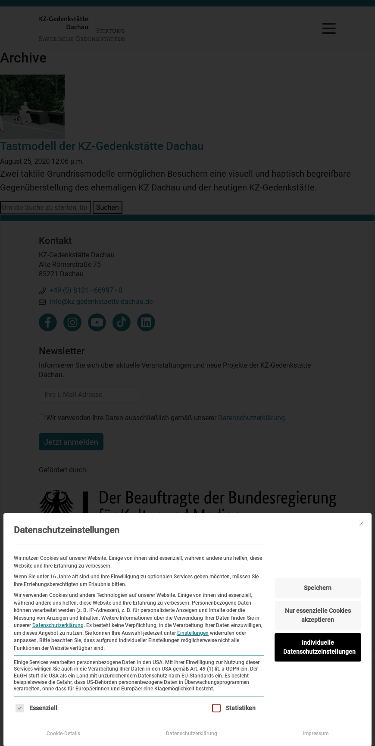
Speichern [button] (317, 587)
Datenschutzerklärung (58, 625)
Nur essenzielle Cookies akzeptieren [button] (318, 615)
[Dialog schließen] (361, 524)
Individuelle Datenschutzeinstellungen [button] (319, 647)
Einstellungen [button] (193, 633)
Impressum (315, 733)
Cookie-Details (63, 733)
